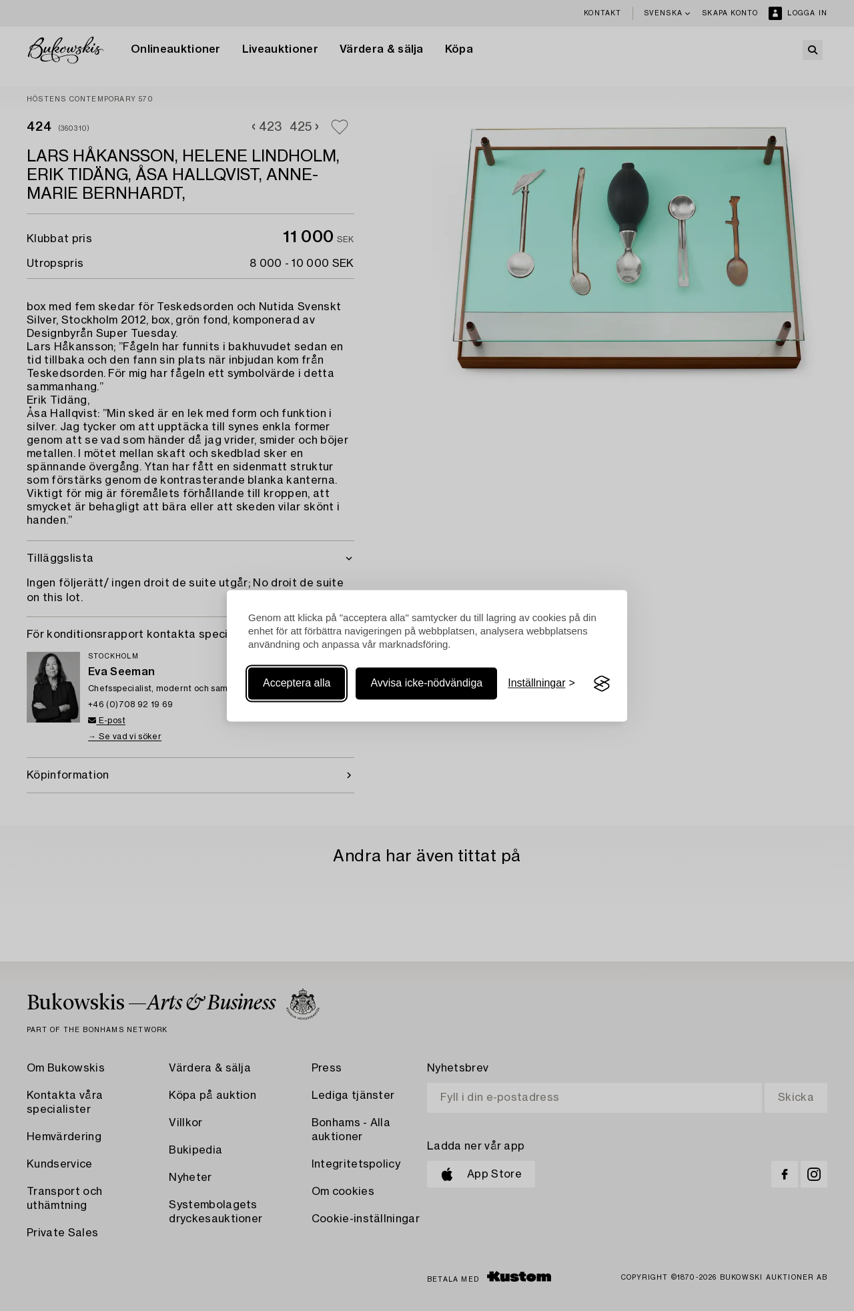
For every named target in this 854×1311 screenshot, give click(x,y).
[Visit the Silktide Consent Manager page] (602, 684)
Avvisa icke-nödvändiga (426, 683)
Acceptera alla (296, 683)
